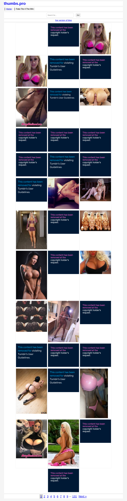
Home (9, 9)
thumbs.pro (15, 3)
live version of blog (63, 20)
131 (74, 496)
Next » (83, 496)
